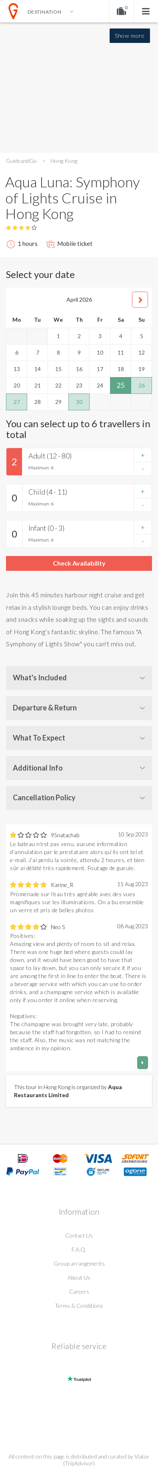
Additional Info (38, 767)
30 (79, 401)
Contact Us (79, 1235)
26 (141, 385)
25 (121, 385)
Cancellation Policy (44, 797)
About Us (79, 1277)
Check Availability (79, 563)
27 (17, 401)
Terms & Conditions (79, 1305)
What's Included (40, 677)
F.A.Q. (79, 1249)
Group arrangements (79, 1263)
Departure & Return (45, 707)
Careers (79, 1291)
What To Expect (39, 737)
